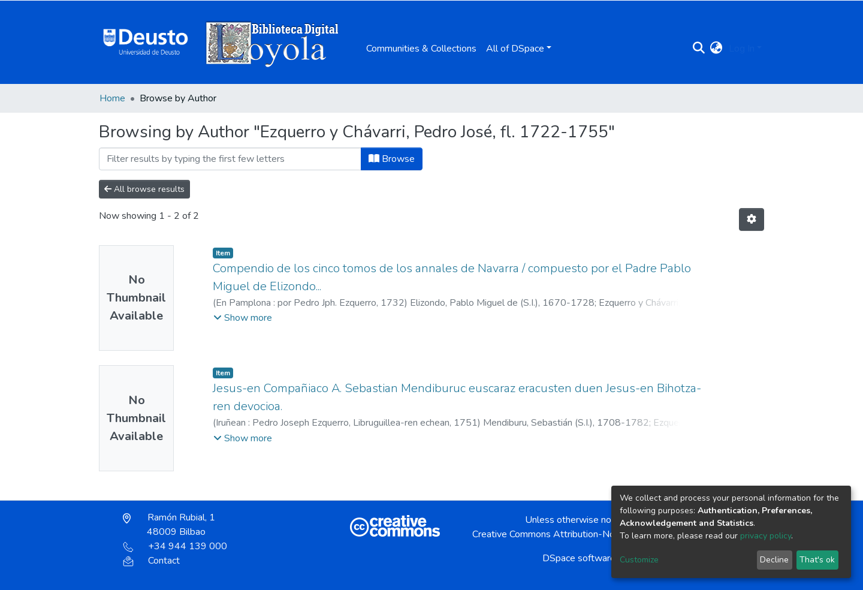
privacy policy (765, 535)
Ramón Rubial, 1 (169, 524)
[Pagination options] (751, 219)
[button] (716, 48)
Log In (742, 48)
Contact (151, 560)
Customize (639, 559)
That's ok (817, 559)
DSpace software (578, 558)
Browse (392, 158)
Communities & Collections (421, 48)
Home (112, 98)
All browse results (144, 189)
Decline (774, 559)
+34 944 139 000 (175, 546)
